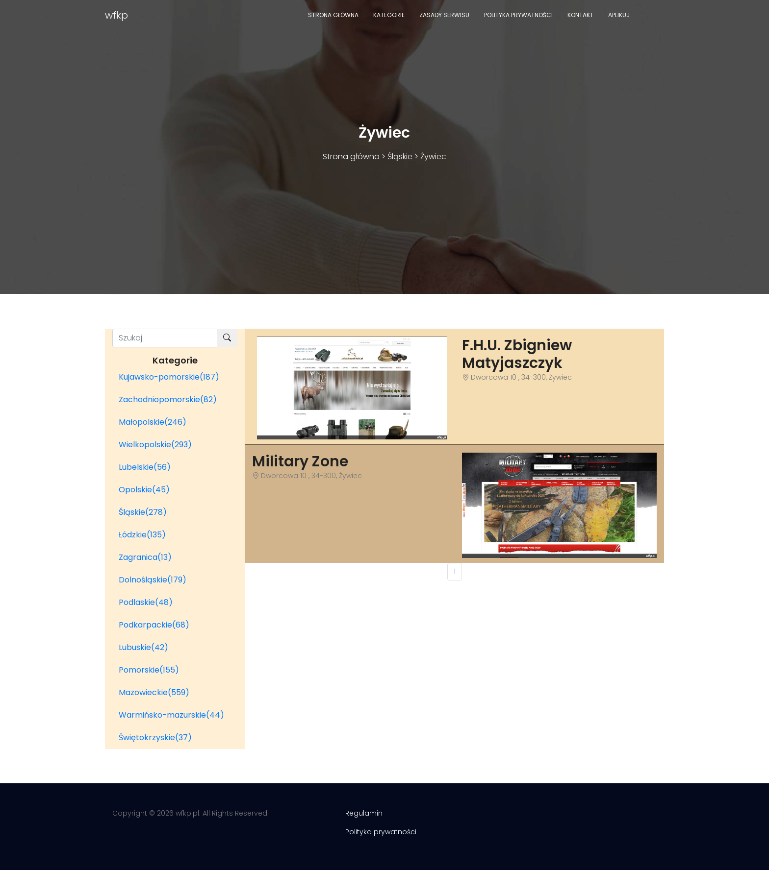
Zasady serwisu (444, 15)
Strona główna (333, 15)
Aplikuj (619, 15)
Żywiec (433, 156)
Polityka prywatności (518, 15)
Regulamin (364, 813)
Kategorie (389, 15)
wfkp (116, 15)
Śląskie (399, 156)
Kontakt (580, 15)
